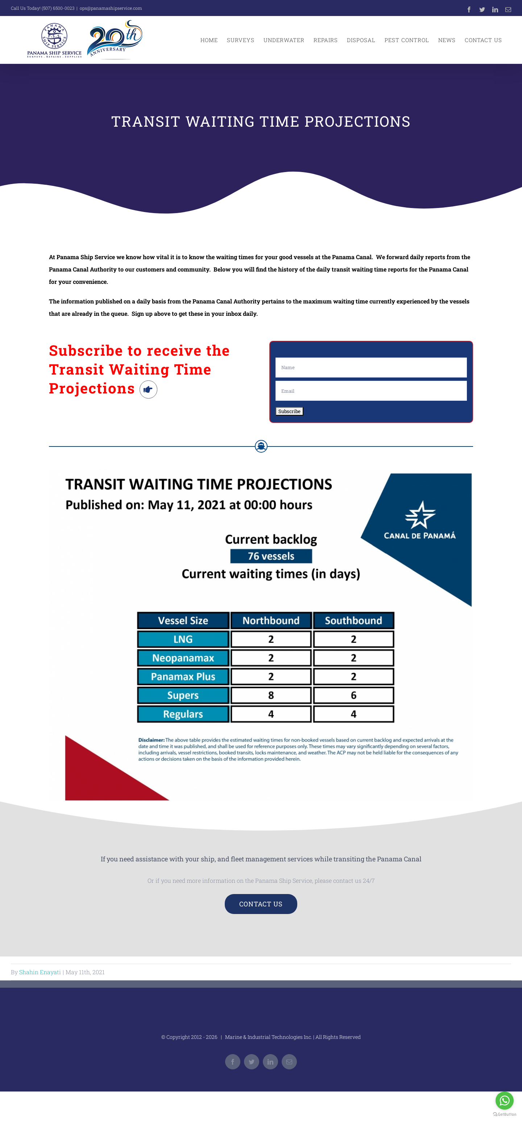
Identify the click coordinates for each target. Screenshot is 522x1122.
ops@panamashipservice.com (111, 8)
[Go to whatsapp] (505, 1101)
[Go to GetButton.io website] (504, 1114)
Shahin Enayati (40, 972)
